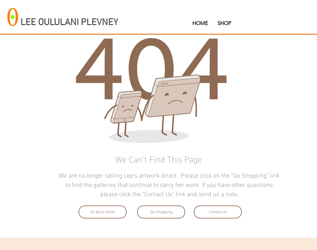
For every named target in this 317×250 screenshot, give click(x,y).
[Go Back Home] (103, 211)
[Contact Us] (218, 211)
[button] (224, 23)
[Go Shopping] (161, 211)
